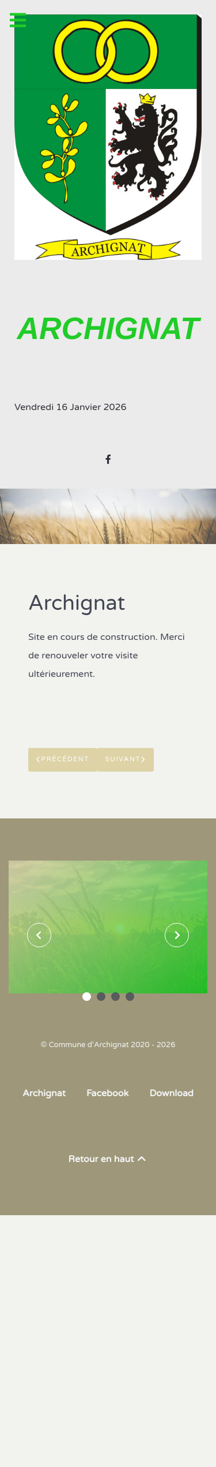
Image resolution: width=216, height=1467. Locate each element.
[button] (86, 996)
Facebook (107, 1093)
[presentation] (39, 935)
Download (171, 1093)
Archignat (44, 1093)
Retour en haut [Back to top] (108, 1159)
